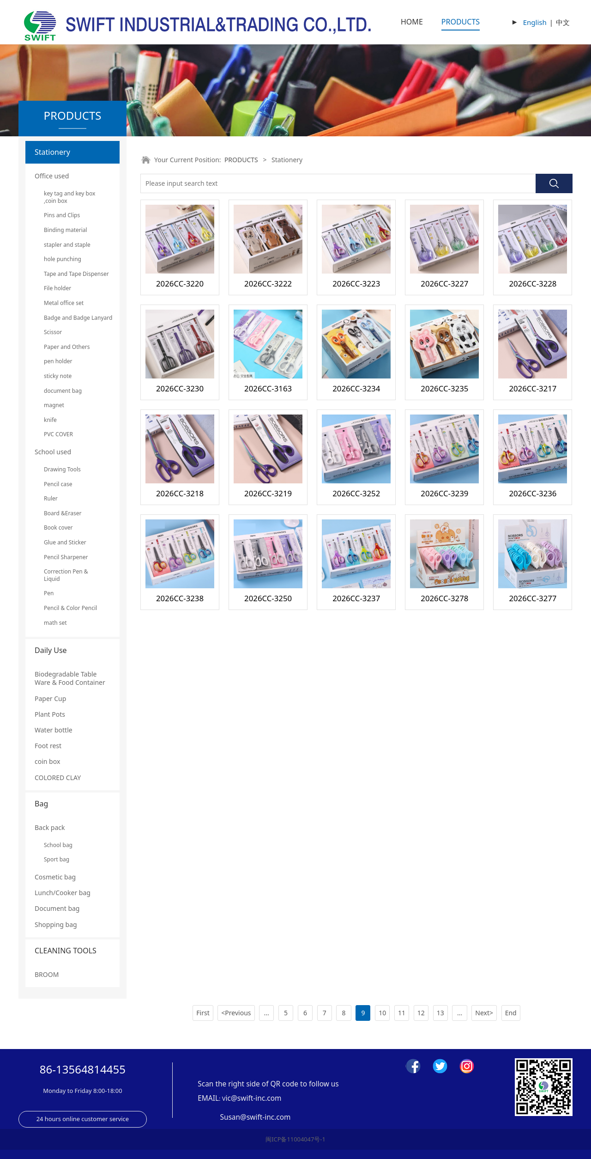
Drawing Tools (62, 469)
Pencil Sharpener (66, 557)
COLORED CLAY (58, 777)
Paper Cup (50, 698)
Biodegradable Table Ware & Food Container (70, 678)
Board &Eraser (62, 513)
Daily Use (51, 650)
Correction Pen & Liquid (66, 575)
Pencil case (58, 484)
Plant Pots (50, 714)
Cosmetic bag (55, 876)
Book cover (58, 527)
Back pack (50, 827)
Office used (52, 175)
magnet (54, 405)
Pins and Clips (62, 215)
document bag (63, 391)
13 (440, 1012)
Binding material (65, 230)
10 (382, 1012)
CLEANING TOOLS (65, 951)
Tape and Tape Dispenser (72, 274)
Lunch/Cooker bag (62, 892)
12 (421, 1012)
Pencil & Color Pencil (70, 608)
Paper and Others (67, 347)
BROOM (47, 974)
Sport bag (56, 859)
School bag (58, 845)
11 (401, 1012)
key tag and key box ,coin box (69, 197)
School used (53, 451)
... (266, 1012)
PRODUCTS (460, 22)
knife (50, 420)
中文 (563, 22)
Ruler (51, 498)
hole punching (62, 259)
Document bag (57, 908)
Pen (49, 593)
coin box (47, 761)
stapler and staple (67, 245)
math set (55, 623)
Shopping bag (56, 924)
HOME (412, 22)
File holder (57, 288)
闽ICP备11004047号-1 (295, 1139)
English (535, 22)
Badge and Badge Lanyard (72, 318)
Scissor (53, 332)
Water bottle (53, 730)
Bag (41, 804)
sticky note (58, 376)
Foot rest (48, 745)
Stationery (52, 152)
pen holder (58, 361)
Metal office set (64, 303)
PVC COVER (58, 434)
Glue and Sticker (65, 542)
